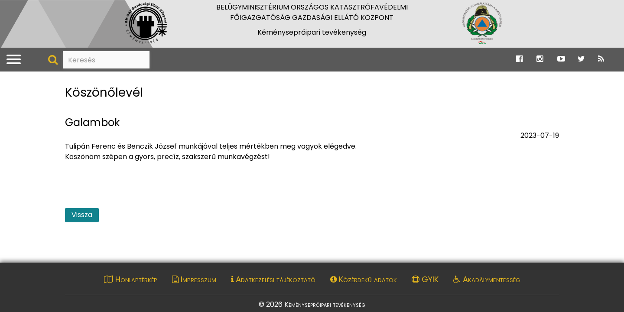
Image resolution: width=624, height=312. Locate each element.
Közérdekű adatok (363, 279)
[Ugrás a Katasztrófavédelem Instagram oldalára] (539, 59)
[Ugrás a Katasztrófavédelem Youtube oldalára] (561, 59)
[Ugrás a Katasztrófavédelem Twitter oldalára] (581, 59)
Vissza (82, 215)
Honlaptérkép (130, 279)
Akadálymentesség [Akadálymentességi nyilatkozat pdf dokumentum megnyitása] (486, 279)
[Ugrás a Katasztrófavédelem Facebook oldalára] (519, 59)
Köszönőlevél (104, 93)
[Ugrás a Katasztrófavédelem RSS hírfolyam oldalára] (601, 59)
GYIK (425, 279)
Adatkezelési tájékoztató (273, 279)
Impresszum (194, 279)
